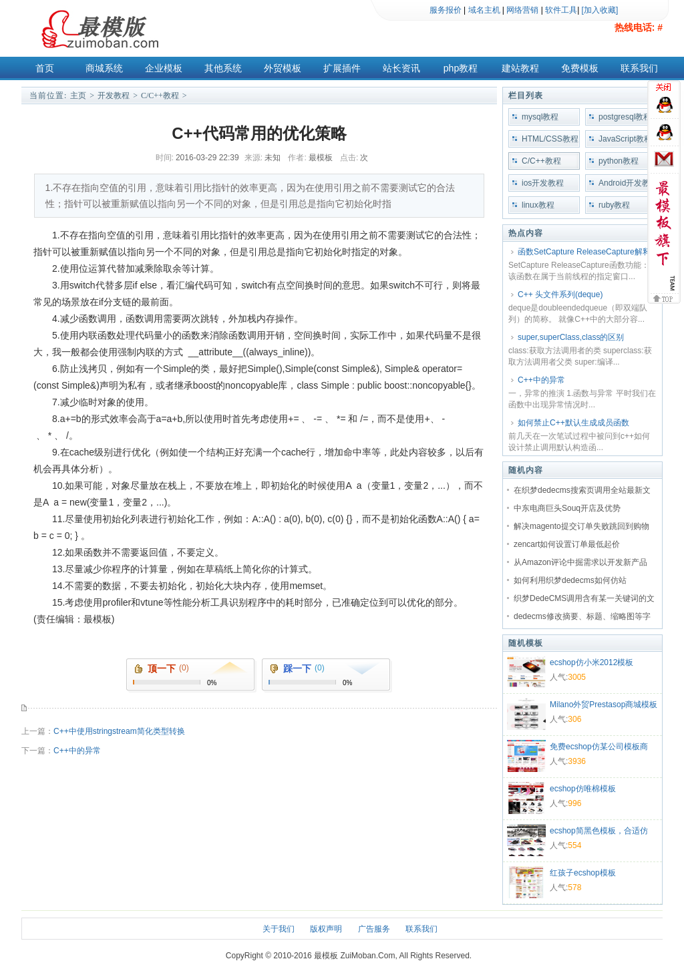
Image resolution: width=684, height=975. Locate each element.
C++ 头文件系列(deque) (560, 294)
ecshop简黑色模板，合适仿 (599, 830)
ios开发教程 (543, 183)
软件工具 (561, 10)
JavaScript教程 (625, 139)
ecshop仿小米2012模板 (591, 662)
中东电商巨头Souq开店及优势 (567, 508)
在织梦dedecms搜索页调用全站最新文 (582, 490)
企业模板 (163, 68)
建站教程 (520, 68)
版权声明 (326, 929)
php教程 (461, 68)
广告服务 (374, 929)
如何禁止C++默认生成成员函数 (573, 422)
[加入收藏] (600, 10)
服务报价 (446, 10)
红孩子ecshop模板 (583, 873)
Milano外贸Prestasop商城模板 (603, 704)
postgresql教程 (624, 117)
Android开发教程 (624, 185)
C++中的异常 (77, 750)
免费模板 (579, 68)
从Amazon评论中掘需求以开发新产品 (580, 562)
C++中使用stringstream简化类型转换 (119, 731)
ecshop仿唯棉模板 (583, 788)
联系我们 (639, 68)
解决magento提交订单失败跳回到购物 (581, 526)
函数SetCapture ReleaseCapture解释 (584, 251)
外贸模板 (282, 68)
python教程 (618, 161)
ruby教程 (614, 205)
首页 (44, 68)
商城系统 (104, 68)
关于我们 (279, 929)
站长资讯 (401, 68)
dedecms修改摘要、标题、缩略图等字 (582, 616)
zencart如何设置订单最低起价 (567, 544)
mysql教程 (540, 117)
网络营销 (522, 10)
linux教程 (538, 205)
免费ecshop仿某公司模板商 (599, 746)
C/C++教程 (160, 95)
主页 (78, 95)
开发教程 (114, 95)
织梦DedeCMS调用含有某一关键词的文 (584, 598)
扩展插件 (342, 68)
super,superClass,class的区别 (571, 337)
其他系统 (223, 68)
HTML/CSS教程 (550, 139)
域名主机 (484, 10)
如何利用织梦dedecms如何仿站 (570, 580)
